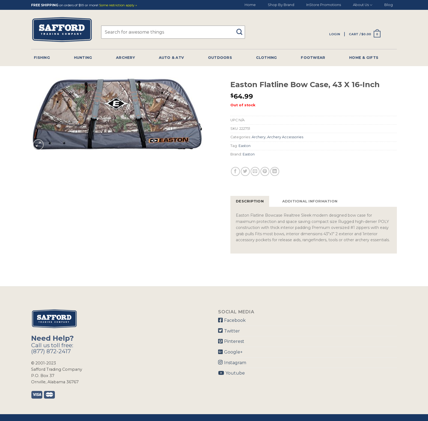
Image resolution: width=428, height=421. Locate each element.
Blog (388, 5)
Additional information (310, 201)
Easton (245, 146)
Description (250, 201)
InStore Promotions (323, 5)
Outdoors (220, 57)
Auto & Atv (171, 57)
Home (250, 5)
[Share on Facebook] (235, 171)
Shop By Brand (281, 5)
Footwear (313, 57)
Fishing (42, 57)
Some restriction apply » (118, 5)
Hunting (83, 57)
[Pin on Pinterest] (264, 171)
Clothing (266, 57)
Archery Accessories (285, 137)
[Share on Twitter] (245, 171)
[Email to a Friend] (255, 171)
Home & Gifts (363, 57)
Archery (125, 57)
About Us (362, 5)
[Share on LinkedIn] (274, 171)
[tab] (249, 201)
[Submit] (241, 29)
